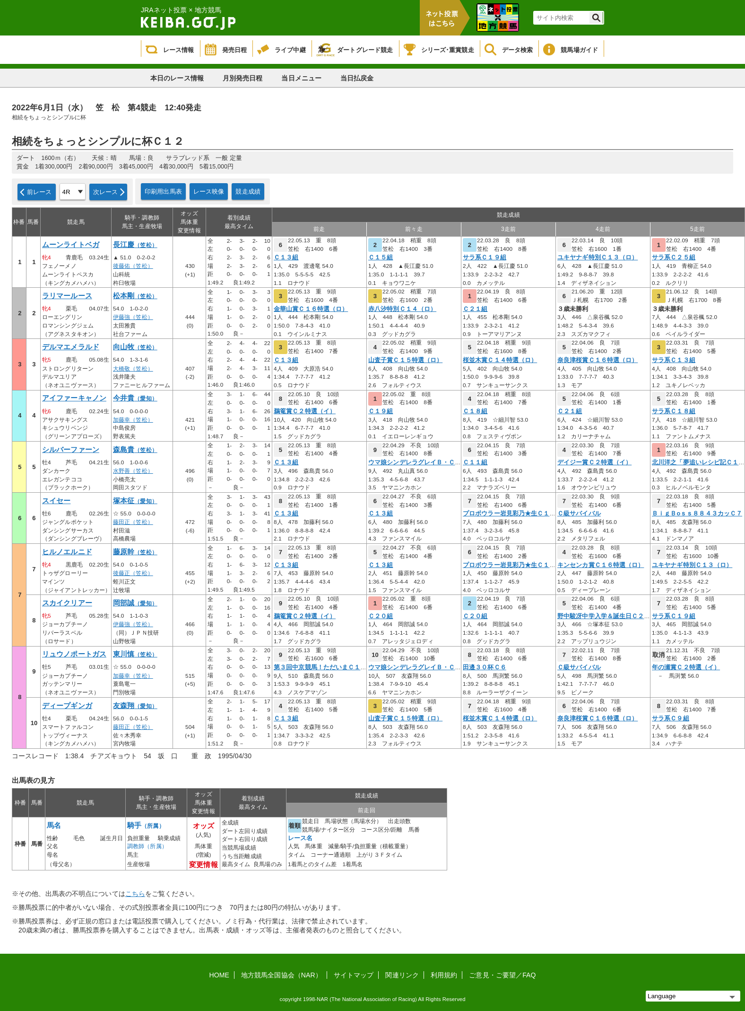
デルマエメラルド (70, 347)
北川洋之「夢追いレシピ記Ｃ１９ (698, 462)
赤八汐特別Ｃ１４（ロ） (402, 309)
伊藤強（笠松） (133, 317)
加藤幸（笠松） (133, 420)
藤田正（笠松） (133, 522)
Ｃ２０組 (380, 616)
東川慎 (135, 654)
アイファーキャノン (74, 398)
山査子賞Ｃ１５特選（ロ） (405, 360)
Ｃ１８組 (475, 411)
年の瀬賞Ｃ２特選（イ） (686, 667)
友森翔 (135, 705)
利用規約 (444, 975)
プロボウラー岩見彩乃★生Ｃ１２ (509, 513)
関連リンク (402, 975)
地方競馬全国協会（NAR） (281, 975)
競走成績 (247, 191)
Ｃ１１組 (475, 462)
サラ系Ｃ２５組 (673, 257)
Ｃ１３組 (286, 257)
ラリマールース (67, 296)
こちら (135, 893)
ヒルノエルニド (67, 552)
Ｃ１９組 (380, 411)
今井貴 (135, 398)
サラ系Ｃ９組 (670, 718)
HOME (219, 975)
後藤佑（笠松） (133, 266)
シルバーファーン (70, 449)
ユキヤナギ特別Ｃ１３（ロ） (597, 257)
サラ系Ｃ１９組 (484, 257)
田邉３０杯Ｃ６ (484, 667)
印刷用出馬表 (163, 191)
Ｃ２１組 (475, 309)
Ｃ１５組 (380, 257)
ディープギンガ (67, 705)
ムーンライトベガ (70, 244)
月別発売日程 (243, 78)
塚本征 (135, 501)
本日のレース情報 (177, 78)
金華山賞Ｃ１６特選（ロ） (311, 309)
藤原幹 (135, 552)
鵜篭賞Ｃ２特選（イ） (305, 411)
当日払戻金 (357, 78)
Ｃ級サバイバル (579, 513)
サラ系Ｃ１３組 (673, 360)
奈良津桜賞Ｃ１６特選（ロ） (597, 360)
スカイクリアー (67, 603)
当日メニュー (301, 78)
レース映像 (209, 191)
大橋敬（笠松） (133, 368)
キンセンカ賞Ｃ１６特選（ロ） (600, 565)
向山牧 (135, 347)
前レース (39, 191)
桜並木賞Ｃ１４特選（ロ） (500, 360)
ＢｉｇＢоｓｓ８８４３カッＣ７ (697, 513)
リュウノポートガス (74, 654)
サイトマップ (354, 975)
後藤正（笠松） (133, 573)
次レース (105, 191)
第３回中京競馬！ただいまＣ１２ (320, 667)
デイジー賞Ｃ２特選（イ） (594, 462)
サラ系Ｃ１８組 (673, 411)
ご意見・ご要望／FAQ (502, 975)
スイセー (56, 501)
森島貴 (135, 449)
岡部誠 (135, 603)
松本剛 (135, 296)
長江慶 (135, 244)
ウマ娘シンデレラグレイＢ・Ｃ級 (414, 462)
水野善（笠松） (133, 471)
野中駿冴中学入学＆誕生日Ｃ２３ (603, 616)
